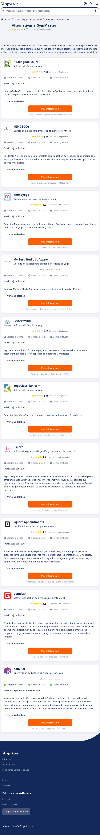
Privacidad (6, 759)
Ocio (9, 19)
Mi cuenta (6, 799)
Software (6, 785)
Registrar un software (16, 811)
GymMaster (37, 19)
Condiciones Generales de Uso (15, 769)
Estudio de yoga (21, 19)
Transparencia (8, 764)
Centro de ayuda (9, 804)
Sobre (5, 780)
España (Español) (22, 826)
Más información (50, 108)
